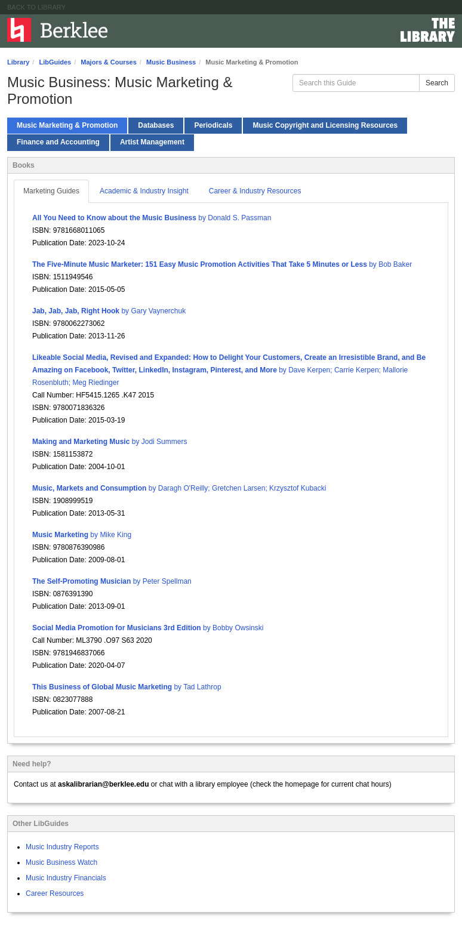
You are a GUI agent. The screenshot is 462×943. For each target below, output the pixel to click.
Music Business (171, 62)
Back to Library (36, 7)
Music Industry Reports (62, 847)
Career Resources (55, 893)
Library (18, 62)
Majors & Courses (109, 62)
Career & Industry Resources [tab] (255, 191)
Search (437, 83)
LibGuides (55, 62)
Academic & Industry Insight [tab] (144, 191)
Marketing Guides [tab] (51, 191)
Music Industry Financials (66, 878)
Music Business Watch (61, 862)
